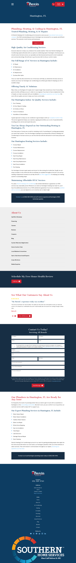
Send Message (38, 385)
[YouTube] (31, 533)
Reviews (38, 524)
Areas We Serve (38, 519)
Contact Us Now (38, 43)
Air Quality (38, 510)
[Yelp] (33, 533)
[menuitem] (38, 217)
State (13, 358)
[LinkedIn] (45, 533)
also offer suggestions (45, 174)
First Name (14, 336)
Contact (38, 527)
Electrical (38, 516)
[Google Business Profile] (39, 533)
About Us (38, 502)
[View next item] (15, 316)
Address (13, 349)
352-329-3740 (38, 481)
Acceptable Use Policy (47, 347)
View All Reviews (24, 316)
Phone (13, 340)
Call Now (16, 281)
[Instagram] (42, 533)
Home (38, 499)
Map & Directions (38, 493)
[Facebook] (36, 533)
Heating (38, 508)
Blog (38, 521)
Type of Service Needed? (17, 366)
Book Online (60, 4)
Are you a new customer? (17, 362)
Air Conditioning (38, 505)
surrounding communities (28, 405)
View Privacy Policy (56, 347)
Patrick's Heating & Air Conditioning (26, 183)
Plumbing (38, 513)
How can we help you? (16, 370)
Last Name (41, 336)
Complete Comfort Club (56, 118)
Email (40, 340)
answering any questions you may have (49, 94)
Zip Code (41, 358)
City (13, 354)
